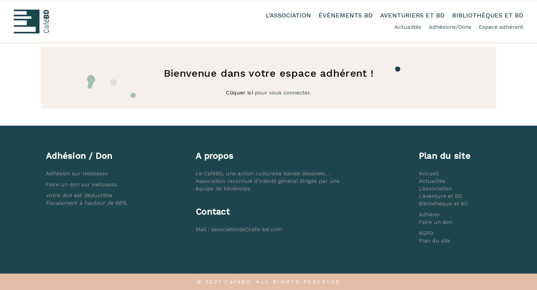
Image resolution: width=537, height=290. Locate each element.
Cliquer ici (239, 92)
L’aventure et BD (440, 196)
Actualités (408, 27)
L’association (435, 188)
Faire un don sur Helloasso (81, 184)
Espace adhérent (501, 27)
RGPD (426, 233)
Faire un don (435, 222)
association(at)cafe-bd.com (246, 229)
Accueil (429, 173)
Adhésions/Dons (450, 27)
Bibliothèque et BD (443, 203)
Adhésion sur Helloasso (77, 173)
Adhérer (429, 214)
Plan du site (434, 240)
